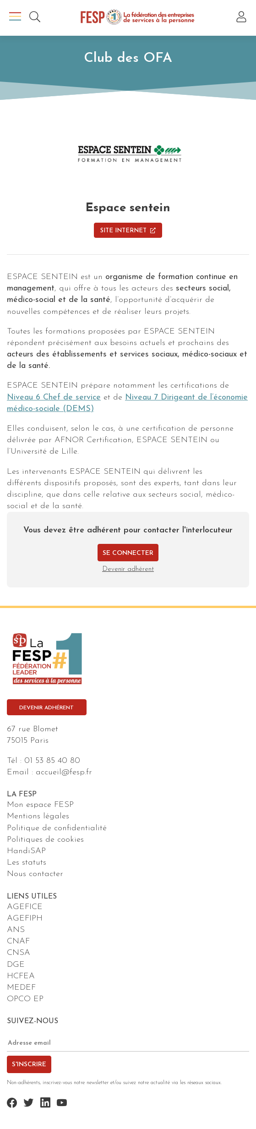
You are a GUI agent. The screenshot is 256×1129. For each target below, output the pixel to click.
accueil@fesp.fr (64, 772)
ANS (16, 930)
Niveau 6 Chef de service (54, 397)
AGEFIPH (25, 918)
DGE (16, 964)
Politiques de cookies (45, 839)
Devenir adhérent (128, 569)
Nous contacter (35, 874)
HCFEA (21, 976)
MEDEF (21, 987)
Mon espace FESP (40, 804)
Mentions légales (38, 816)
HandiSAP (26, 851)
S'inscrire (29, 1064)
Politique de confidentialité (57, 828)
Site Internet (127, 231)
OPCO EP (25, 999)
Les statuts (26, 862)
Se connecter (128, 553)
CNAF (18, 941)
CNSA (18, 952)
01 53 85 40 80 (52, 760)
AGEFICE (25, 907)
